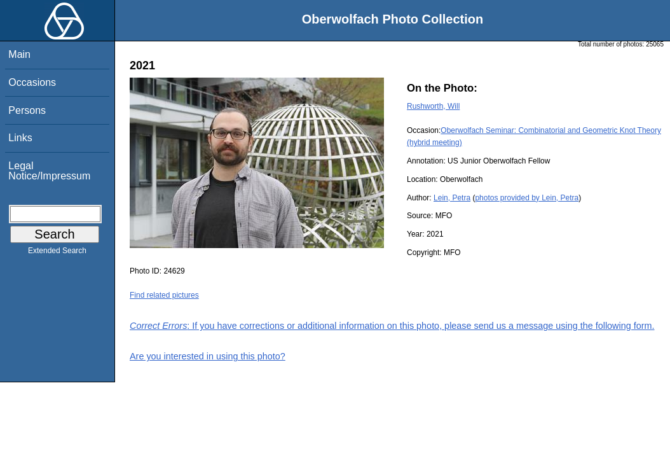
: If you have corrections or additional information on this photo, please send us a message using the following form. (392, 326)
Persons (27, 110)
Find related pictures (164, 295)
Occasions (32, 82)
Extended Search (57, 253)
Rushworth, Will (433, 106)
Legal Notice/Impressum (49, 170)
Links (20, 137)
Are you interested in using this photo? (207, 356)
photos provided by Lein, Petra (526, 197)
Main (19, 54)
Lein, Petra (452, 197)
